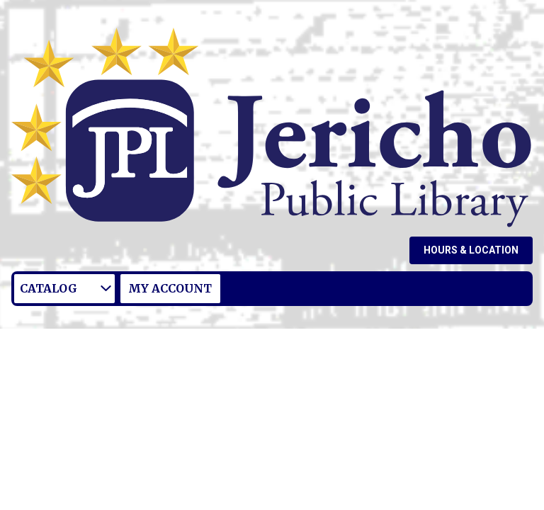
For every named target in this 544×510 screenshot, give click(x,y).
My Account (170, 288)
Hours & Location (471, 250)
